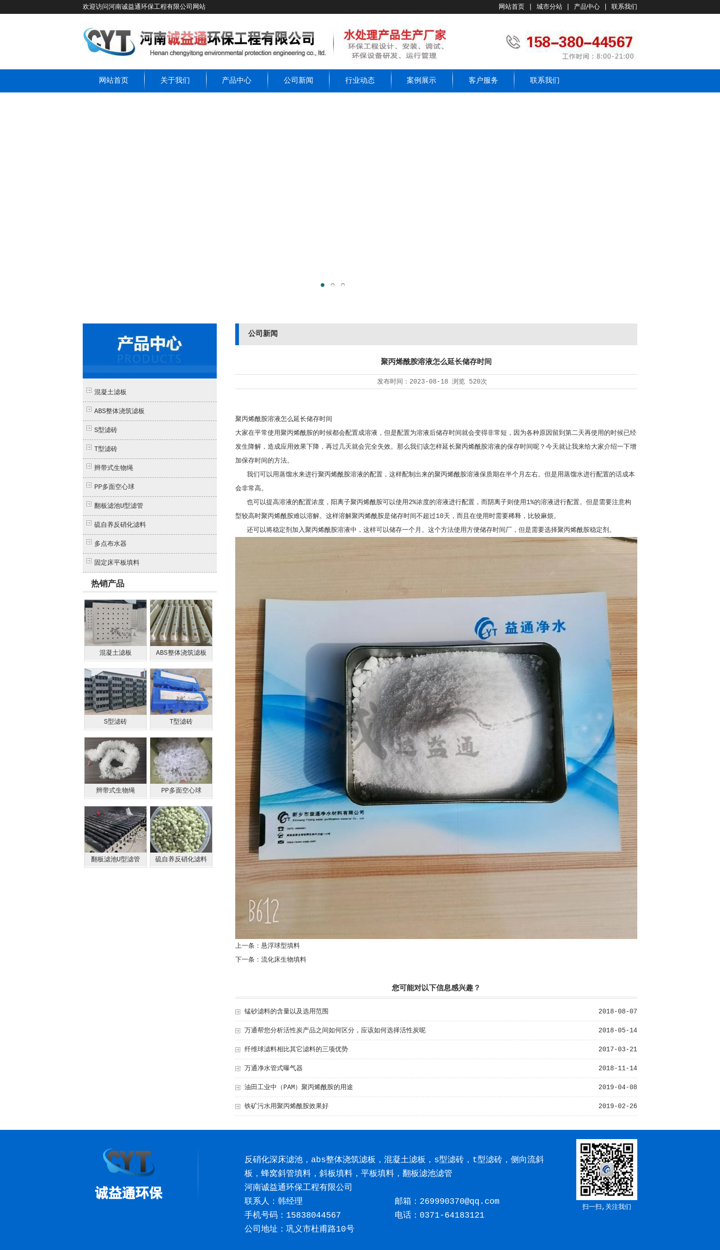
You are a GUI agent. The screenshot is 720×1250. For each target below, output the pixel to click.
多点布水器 (110, 544)
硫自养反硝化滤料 (120, 525)
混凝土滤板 (110, 392)
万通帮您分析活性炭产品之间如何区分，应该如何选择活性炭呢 (335, 1030)
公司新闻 (298, 81)
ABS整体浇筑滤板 (119, 411)
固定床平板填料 (117, 563)
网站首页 (512, 7)
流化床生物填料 (283, 959)
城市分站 (549, 7)
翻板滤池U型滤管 (118, 506)
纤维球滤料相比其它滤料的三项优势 (296, 1049)
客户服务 (483, 81)
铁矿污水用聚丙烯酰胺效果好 (286, 1106)
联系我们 (624, 7)
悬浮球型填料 (280, 946)
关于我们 (175, 81)
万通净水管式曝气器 (273, 1068)
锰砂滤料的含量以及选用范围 (286, 1011)
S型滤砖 (105, 430)
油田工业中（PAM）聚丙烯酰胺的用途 (298, 1087)
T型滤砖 (105, 449)
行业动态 (360, 81)
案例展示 (421, 81)
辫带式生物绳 (113, 468)
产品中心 (587, 7)
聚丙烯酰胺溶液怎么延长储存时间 (283, 419)
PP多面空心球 (114, 487)
